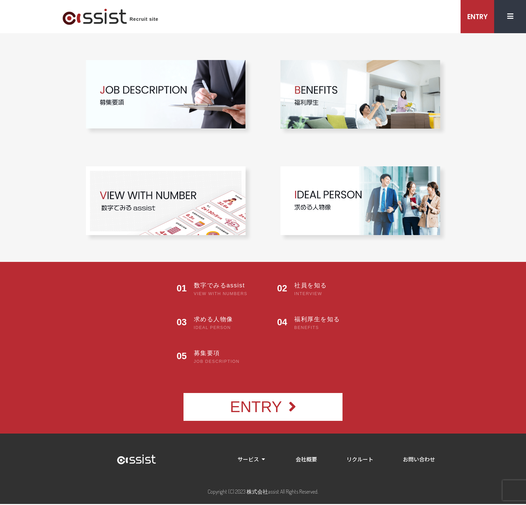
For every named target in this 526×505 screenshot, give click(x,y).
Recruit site (143, 19)
